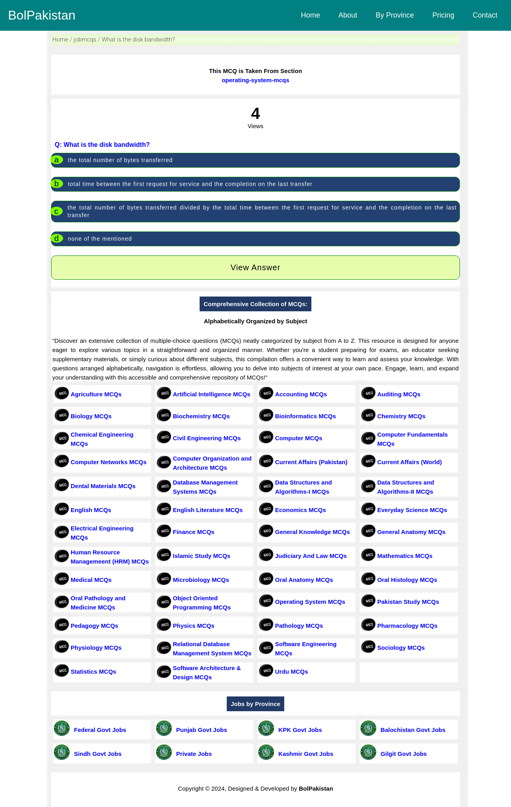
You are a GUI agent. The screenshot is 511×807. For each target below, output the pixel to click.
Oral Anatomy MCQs (304, 579)
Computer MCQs (298, 438)
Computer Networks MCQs (109, 462)
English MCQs (91, 509)
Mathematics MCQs (404, 555)
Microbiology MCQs (201, 579)
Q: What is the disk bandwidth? (102, 144)
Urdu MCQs (291, 671)
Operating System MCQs (310, 601)
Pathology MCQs (299, 625)
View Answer (255, 267)
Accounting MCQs (301, 394)
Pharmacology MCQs (407, 625)
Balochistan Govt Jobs (411, 729)
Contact (485, 15)
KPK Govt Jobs (298, 729)
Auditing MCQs (398, 394)
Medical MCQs (91, 579)
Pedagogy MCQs (94, 625)
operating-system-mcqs (255, 80)
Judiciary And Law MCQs (311, 555)
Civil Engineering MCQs (207, 438)
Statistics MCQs (93, 671)
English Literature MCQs (208, 509)
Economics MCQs (300, 509)
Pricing (443, 15)
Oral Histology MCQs (407, 579)
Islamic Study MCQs (201, 555)
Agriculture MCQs (96, 394)
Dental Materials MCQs (103, 486)
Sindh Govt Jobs (96, 753)
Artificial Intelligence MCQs (211, 394)
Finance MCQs (193, 531)
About (348, 15)
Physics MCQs (193, 625)
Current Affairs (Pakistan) (311, 462)
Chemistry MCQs (401, 416)
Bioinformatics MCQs (305, 416)
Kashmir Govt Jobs (304, 753)
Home (310, 15)
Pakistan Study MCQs (408, 601)
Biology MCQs (91, 416)
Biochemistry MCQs (201, 416)
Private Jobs (192, 753)
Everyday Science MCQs (412, 509)
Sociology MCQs (401, 647)
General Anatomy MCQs (411, 531)
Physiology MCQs (96, 647)
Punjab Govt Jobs (200, 729)
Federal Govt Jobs (98, 729)
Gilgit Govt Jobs (402, 753)
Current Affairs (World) (409, 462)
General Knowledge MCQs (312, 531)
